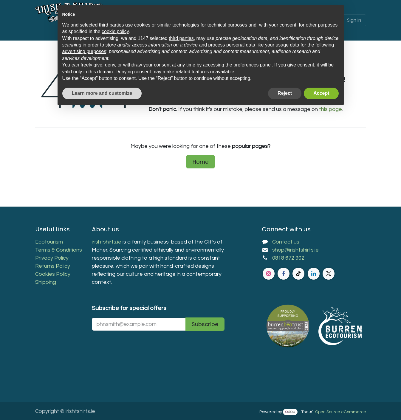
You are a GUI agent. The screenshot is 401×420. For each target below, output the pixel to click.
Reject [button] (285, 93)
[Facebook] (283, 274)
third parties (181, 38)
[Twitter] (329, 274)
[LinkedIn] (314, 274)
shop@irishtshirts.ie (295, 250)
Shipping (45, 282)
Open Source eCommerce (340, 412)
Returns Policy (52, 266)
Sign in (354, 20)
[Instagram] (269, 274)
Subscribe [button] (205, 324)
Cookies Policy (52, 274)
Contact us (285, 242)
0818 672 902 (288, 258)
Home (200, 161)
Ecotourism (49, 242)
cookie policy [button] (115, 31)
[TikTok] (298, 274)
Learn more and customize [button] (102, 93)
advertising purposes (84, 51)
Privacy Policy (52, 258)
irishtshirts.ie (106, 242)
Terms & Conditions (58, 250)
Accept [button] (321, 93)
